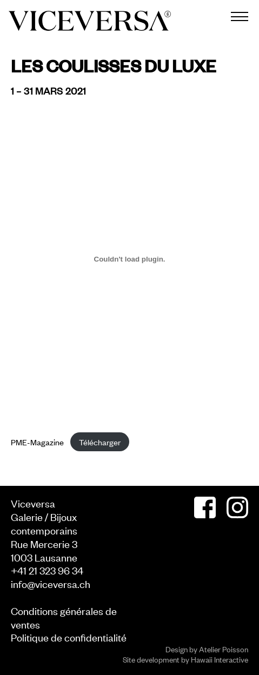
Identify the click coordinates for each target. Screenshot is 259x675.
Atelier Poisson (223, 648)
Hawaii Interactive (219, 659)
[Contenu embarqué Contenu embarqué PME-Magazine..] (129, 259)
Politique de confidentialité (69, 637)
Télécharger (100, 441)
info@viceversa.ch (50, 583)
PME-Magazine (37, 441)
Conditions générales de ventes (64, 617)
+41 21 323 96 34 (47, 570)
